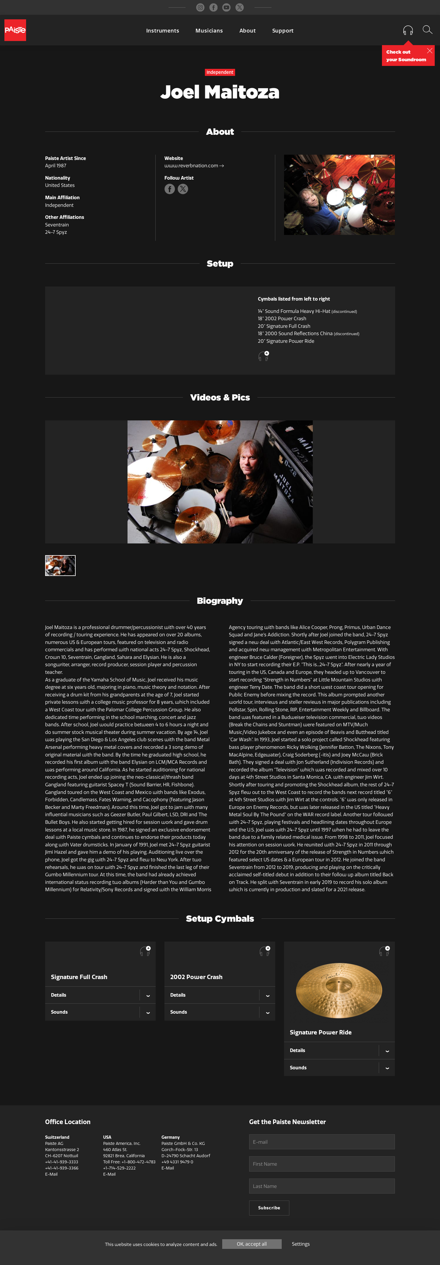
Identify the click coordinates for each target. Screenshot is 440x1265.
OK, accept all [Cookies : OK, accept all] (252, 1244)
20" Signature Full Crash (284, 326)
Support (283, 31)
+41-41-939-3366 (61, 1168)
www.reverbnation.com (194, 165)
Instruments (162, 31)
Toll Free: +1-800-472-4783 (129, 1162)
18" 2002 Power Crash (282, 318)
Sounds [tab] (59, 1012)
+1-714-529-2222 (119, 1168)
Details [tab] (58, 995)
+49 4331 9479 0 (177, 1162)
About (247, 31)
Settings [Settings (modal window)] (301, 1244)
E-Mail (51, 1174)
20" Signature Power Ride (286, 341)
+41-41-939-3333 (61, 1162)
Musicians (209, 31)
